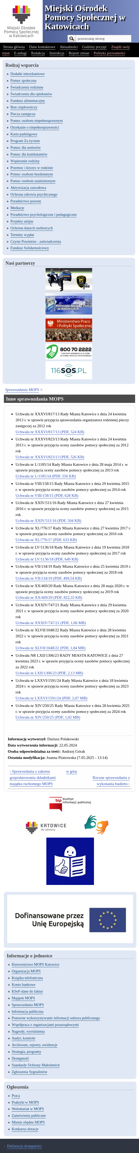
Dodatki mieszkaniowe (27, 74)
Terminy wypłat (22, 235)
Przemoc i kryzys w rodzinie (31, 168)
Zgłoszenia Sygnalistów (29, 1072)
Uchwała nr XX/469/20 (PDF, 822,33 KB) (49, 597)
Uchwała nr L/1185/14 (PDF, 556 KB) (46, 476)
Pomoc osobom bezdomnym (31, 174)
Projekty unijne (21, 221)
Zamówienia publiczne (29, 1115)
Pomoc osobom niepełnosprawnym (36, 121)
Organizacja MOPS (26, 971)
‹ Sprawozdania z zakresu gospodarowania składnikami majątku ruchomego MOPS (33, 777)
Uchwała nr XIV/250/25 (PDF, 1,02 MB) (48, 717)
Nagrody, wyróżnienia (28, 1031)
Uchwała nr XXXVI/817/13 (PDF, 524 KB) (50, 432)
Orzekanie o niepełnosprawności (34, 127)
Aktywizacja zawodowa (28, 188)
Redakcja (38, 53)
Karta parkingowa (23, 134)
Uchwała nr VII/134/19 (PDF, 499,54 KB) (49, 578)
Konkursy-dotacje (25, 1129)
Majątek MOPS (23, 998)
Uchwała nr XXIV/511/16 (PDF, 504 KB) (48, 520)
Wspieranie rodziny (25, 161)
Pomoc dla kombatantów (28, 154)
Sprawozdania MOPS (22, 389)
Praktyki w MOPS (25, 1102)
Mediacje (17, 208)
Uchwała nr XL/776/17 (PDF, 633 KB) (46, 539)
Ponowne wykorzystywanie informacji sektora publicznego (56, 1018)
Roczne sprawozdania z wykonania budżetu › (111, 780)
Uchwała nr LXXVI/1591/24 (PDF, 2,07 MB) (51, 698)
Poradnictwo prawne (25, 201)
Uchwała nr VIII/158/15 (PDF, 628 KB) (47, 495)
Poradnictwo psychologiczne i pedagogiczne (43, 214)
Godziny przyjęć (94, 47)
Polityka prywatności (109, 53)
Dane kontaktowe (42, 47)
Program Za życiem (25, 141)
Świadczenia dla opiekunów (31, 94)
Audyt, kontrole (23, 1038)
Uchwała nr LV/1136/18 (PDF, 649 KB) (47, 559)
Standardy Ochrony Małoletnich (36, 1065)
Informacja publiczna (27, 1011)
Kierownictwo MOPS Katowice (35, 964)
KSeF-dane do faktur (27, 991)
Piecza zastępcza (22, 114)
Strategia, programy (26, 1051)
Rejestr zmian (79, 53)
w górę (71, 771)
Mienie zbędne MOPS (28, 1122)
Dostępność (20, 1058)
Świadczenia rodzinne (26, 87)
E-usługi (20, 53)
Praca (16, 1095)
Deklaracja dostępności (24, 1146)
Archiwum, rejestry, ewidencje (34, 1045)
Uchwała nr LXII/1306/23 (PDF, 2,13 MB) (49, 673)
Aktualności (69, 47)
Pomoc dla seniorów (25, 147)
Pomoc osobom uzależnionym (32, 181)
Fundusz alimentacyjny (27, 101)
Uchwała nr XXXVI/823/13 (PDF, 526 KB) (50, 457)
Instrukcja (56, 53)
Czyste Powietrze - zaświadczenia (35, 241)
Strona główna (14, 47)
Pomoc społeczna (23, 80)
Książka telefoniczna (27, 978)
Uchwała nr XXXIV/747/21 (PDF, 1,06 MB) (51, 622)
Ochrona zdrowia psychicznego (33, 194)
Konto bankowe (23, 984)
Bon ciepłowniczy (23, 107)
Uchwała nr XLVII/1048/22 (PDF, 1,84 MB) (50, 648)
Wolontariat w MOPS (28, 1109)
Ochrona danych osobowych (31, 228)
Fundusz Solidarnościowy (29, 248)
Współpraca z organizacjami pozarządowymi (45, 1025)
